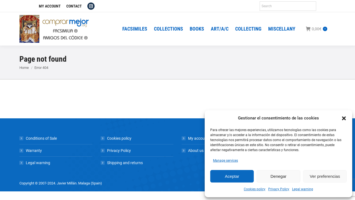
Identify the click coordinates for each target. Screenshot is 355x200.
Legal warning (302, 189)
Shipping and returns (125, 163)
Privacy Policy (278, 189)
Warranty (34, 150)
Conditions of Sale (41, 138)
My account (198, 138)
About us (196, 150)
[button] (344, 118)
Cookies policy (254, 189)
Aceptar (232, 176)
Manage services (225, 160)
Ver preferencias (325, 176)
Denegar (278, 176)
